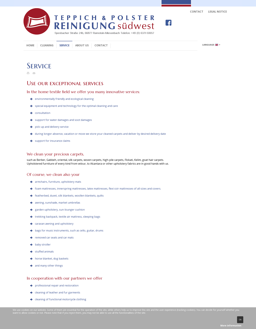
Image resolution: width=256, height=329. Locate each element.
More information (230, 325)
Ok (240, 319)
